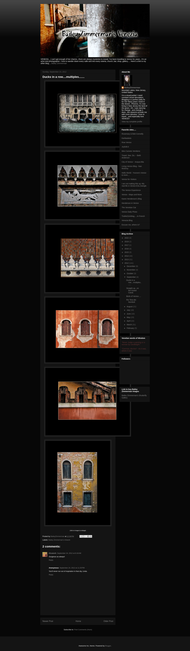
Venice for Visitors (129, 179)
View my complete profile (132, 122)
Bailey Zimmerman (59, 63)
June (129, 314)
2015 (127, 252)
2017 (127, 245)
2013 (127, 259)
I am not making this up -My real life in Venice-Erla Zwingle (134, 185)
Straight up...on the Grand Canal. (132, 290)
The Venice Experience (131, 190)
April (129, 321)
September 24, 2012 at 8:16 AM (69, 553)
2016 (127, 249)
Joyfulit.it (125, 147)
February (131, 328)
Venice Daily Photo (129, 212)
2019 (127, 242)
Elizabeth (52, 553)
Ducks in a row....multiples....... (133, 282)
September (131, 277)
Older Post (108, 621)
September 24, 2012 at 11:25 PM (72, 568)
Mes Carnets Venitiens (131, 151)
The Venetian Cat (129, 207)
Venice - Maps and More (132, 195)
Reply (51, 560)
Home (78, 621)
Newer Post (47, 621)
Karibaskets (126, 138)
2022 (127, 238)
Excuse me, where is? (131, 225)
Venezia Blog (127, 220)
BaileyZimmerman (132, 88)
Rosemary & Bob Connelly (132, 134)
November (131, 270)
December (131, 266)
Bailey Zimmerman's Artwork (59, 540)
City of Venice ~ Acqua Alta (133, 162)
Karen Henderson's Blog (132, 199)
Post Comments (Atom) (83, 630)
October (130, 273)
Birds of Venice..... (133, 296)
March (129, 325)
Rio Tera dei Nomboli (131, 301)
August (130, 306)
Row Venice (126, 142)
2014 (127, 256)
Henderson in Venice (130, 203)
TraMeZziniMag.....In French (133, 216)
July (128, 310)
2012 (127, 263)
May (129, 317)
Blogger (108, 646)
